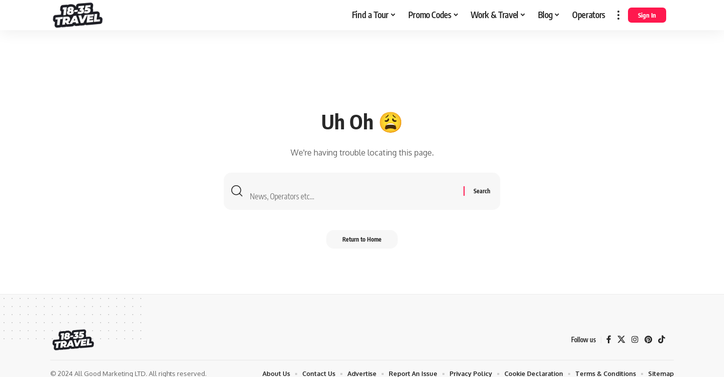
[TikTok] (662, 340)
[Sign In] (647, 15)
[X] (620, 340)
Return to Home (362, 242)
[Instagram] (634, 340)
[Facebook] (608, 340)
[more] (618, 15)
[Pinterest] (648, 340)
